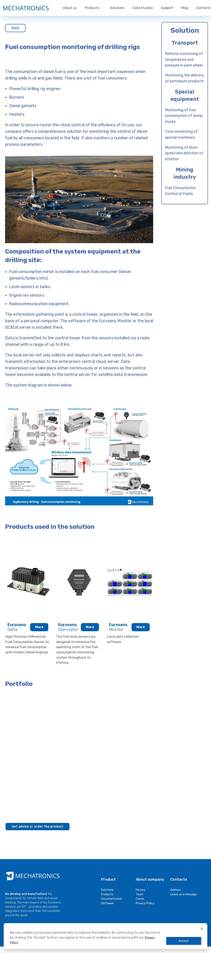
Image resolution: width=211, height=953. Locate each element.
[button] (201, 928)
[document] (105, 857)
